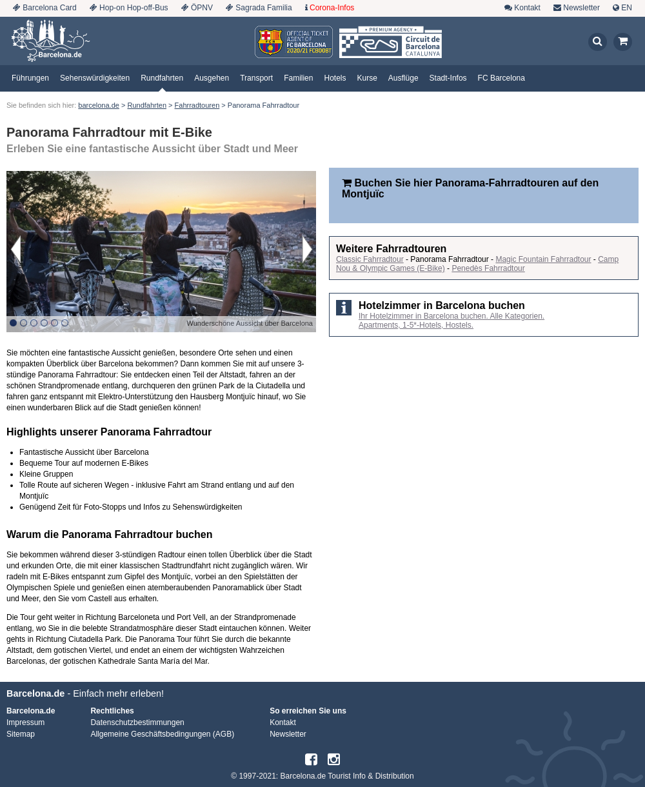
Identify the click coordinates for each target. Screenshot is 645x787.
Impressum (25, 722)
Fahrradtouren (197, 105)
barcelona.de (98, 105)
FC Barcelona (501, 78)
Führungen (30, 78)
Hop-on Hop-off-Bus (133, 7)
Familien (298, 78)
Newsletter (581, 7)
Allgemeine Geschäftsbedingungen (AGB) (162, 734)
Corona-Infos (332, 7)
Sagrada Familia (263, 7)
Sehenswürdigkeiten (95, 78)
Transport (256, 78)
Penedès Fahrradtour (488, 268)
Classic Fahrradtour (370, 259)
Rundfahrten (162, 78)
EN (626, 7)
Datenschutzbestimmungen (137, 722)
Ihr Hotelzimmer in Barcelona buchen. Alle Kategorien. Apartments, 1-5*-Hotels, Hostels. (451, 321)
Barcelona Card (49, 7)
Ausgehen (211, 78)
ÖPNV (202, 7)
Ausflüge (403, 78)
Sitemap (20, 734)
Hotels (335, 78)
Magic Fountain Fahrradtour (543, 259)
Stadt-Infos (448, 78)
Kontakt (527, 7)
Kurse (367, 78)
